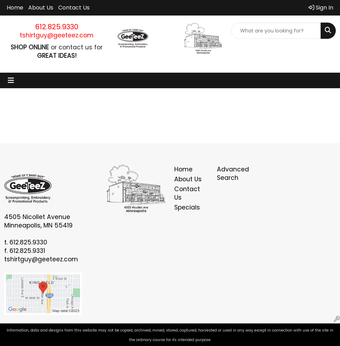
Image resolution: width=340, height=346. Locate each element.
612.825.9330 (56, 27)
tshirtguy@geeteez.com (56, 35)
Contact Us (74, 8)
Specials (187, 207)
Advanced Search (233, 173)
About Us (40, 8)
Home (15, 8)
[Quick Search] (276, 31)
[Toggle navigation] (11, 80)
